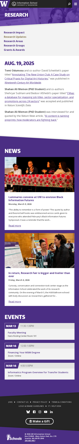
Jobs (10, 402)
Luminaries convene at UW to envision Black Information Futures (36, 198)
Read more (15, 225)
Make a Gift (39, 421)
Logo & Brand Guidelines (31, 406)
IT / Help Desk (54, 406)
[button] (69, 4)
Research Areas (13, 41)
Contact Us (22, 402)
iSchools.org (14, 437)
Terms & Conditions (61, 402)
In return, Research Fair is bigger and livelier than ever (39, 274)
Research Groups (14, 45)
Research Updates (15, 37)
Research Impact (14, 32)
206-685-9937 (30, 440)
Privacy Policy (40, 402)
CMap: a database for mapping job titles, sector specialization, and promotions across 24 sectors (39, 97)
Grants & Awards (14, 50)
